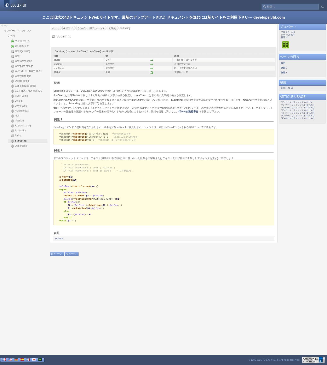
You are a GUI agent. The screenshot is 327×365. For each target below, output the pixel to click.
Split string (19, 130)
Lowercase (19, 106)
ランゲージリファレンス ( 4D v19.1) (297, 105)
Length (17, 101)
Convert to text (21, 76)
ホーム (4, 25)
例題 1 (58, 119)
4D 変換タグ (20, 46)
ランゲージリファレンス (17, 30)
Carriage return (104, 201)
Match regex (20, 111)
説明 (57, 83)
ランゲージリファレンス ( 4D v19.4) (297, 107)
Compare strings (22, 66)
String (16, 135)
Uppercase (19, 146)
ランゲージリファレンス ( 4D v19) (296, 102)
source (135, 90)
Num (15, 116)
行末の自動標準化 (188, 111)
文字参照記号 (20, 41)
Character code (21, 61)
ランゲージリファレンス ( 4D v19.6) (297, 113)
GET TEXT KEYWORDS (26, 91)
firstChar (85, 90)
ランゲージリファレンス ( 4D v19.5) (297, 110)
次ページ (71, 258)
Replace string (21, 125)
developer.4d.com (269, 17)
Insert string (19, 96)
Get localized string (23, 86)
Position (17, 120)
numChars (98, 90)
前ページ (56, 258)
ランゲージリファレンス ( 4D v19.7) (297, 115)
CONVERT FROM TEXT (26, 71)
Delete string (20, 81)
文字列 (11, 35)
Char (15, 56)
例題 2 (58, 150)
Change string (20, 51)
